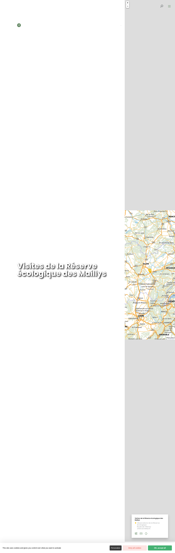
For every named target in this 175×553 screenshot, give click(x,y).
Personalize (115, 548)
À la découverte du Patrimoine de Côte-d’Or (75, 25)
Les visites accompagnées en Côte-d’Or (116, 25)
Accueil (25, 25)
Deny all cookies (134, 548)
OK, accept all (160, 548)
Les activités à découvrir (42, 25)
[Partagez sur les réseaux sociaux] (19, 24)
